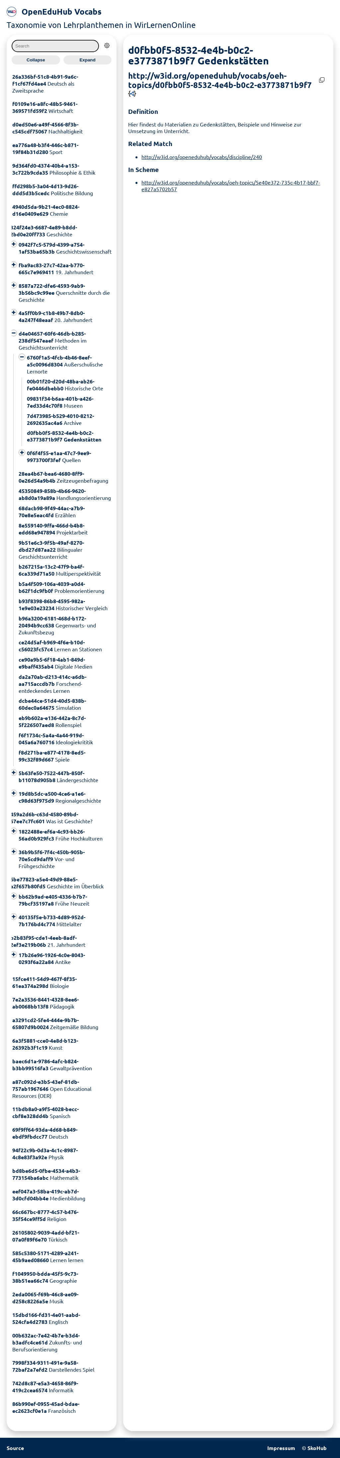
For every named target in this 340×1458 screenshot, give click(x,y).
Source (15, 1447)
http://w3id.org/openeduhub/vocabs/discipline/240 (201, 156)
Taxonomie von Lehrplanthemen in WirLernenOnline (101, 25)
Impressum (281, 1447)
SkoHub (317, 1447)
